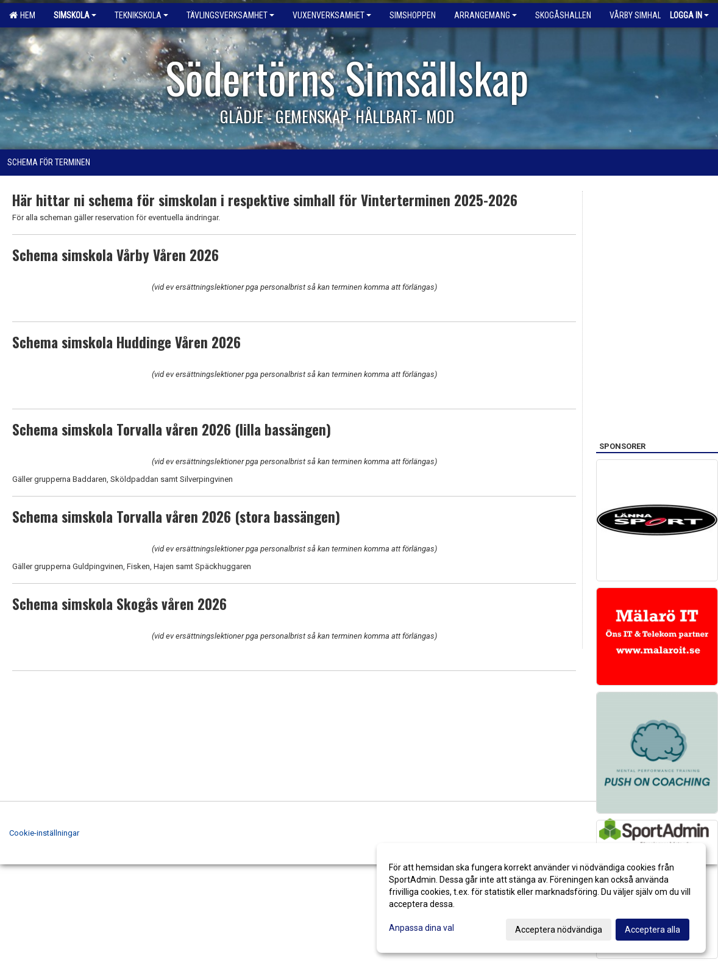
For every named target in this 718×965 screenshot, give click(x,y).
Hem (22, 15)
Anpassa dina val (421, 928)
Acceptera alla (652, 930)
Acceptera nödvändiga (558, 930)
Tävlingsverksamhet (230, 15)
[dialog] (541, 898)
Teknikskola (141, 15)
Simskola (75, 15)
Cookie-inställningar (44, 833)
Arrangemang (485, 15)
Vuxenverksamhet (332, 15)
